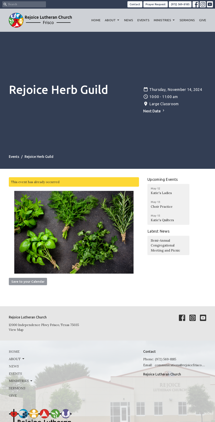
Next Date (154, 110)
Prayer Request (156, 4)
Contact (135, 4)
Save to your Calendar (28, 281)
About (112, 20)
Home (96, 20)
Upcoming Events (162, 179)
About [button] (17, 359)
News (128, 20)
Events (143, 20)
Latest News (158, 231)
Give (202, 20)
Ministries (164, 20)
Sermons (187, 20)
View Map (16, 330)
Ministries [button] (21, 381)
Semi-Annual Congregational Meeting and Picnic (165, 245)
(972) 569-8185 (180, 4)
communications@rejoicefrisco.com (180, 365)
